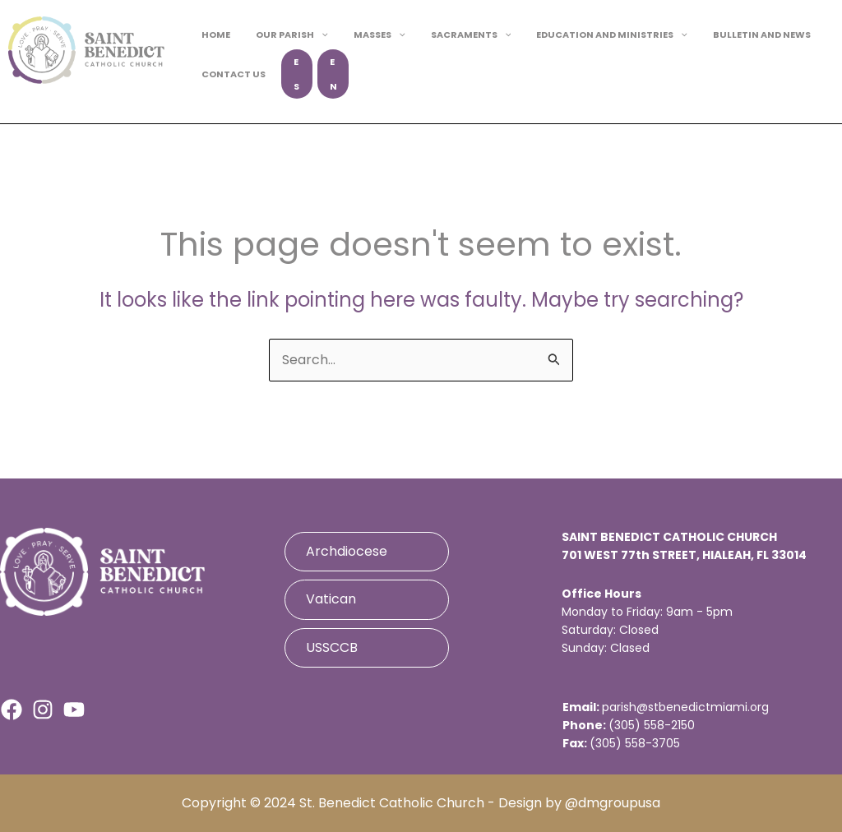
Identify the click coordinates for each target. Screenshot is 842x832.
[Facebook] (11, 709)
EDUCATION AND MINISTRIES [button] (579, 47)
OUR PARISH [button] (281, 47)
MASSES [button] (361, 47)
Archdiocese (346, 551)
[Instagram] (42, 709)
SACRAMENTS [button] (445, 47)
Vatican (331, 598)
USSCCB (332, 647)
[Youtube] (74, 709)
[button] (310, 47)
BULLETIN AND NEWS (721, 46)
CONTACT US (230, 74)
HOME (212, 46)
